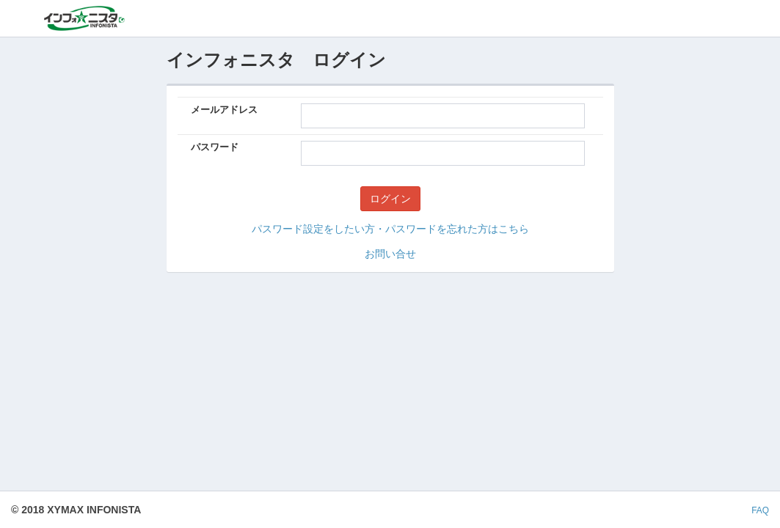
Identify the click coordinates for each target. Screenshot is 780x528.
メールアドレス (224, 109)
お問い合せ (390, 254)
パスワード (214, 147)
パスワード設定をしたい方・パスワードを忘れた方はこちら (390, 229)
